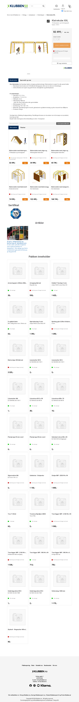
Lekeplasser (32, 15)
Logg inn (63, 6)
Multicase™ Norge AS (53, 700)
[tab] (13, 80)
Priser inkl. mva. (67, 11)
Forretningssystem (25, 700)
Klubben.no (17, 15)
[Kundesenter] (56, 6)
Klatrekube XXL (51, 15)
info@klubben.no (42, 680)
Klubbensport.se (40, 695)
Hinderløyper (40, 15)
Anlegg (24, 15)
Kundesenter (47, 665)
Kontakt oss (39, 665)
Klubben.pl (68, 695)
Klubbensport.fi (54, 695)
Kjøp (62, 45)
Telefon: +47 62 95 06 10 (39, 681)
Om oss (55, 665)
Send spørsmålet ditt (63, 123)
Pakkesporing (26, 665)
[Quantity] (56, 39)
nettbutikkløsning (37, 700)
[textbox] (32, 123)
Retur (32, 665)
